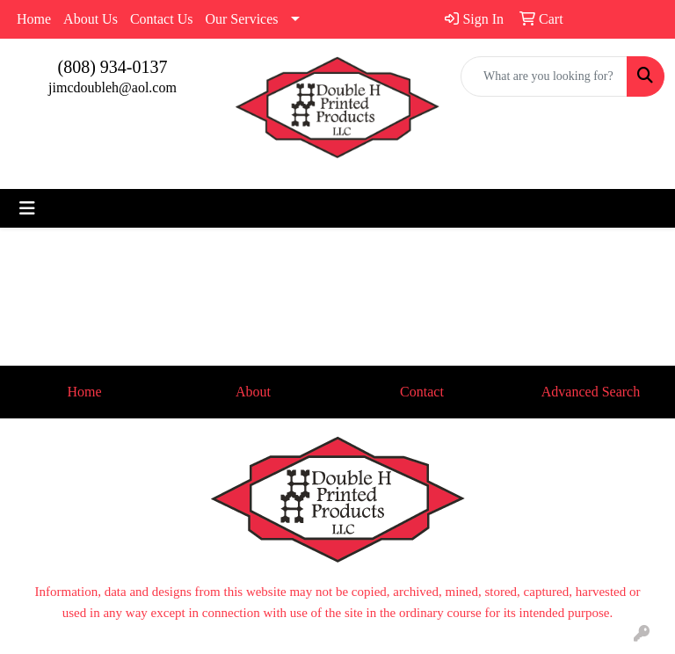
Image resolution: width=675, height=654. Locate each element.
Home (34, 18)
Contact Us (161, 18)
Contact (422, 391)
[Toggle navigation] (27, 208)
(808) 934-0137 (113, 66)
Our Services (241, 18)
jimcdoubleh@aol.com (112, 87)
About (253, 391)
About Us (90, 18)
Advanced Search (590, 391)
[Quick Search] (544, 76)
